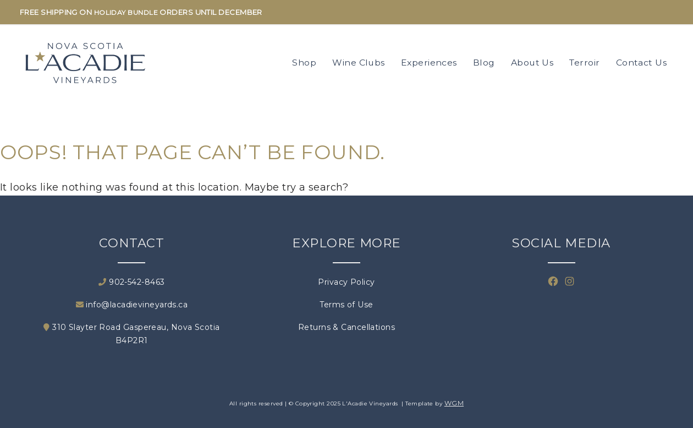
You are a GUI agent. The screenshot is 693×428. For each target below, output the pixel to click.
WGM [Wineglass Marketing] (454, 403)
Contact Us (641, 62)
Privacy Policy (346, 282)
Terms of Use (346, 305)
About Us (532, 62)
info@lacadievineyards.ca (132, 305)
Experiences (429, 62)
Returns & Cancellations (346, 327)
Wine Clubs (358, 62)
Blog (484, 62)
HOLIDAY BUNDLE (126, 12)
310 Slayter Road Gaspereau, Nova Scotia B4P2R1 (131, 333)
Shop (304, 62)
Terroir (584, 62)
